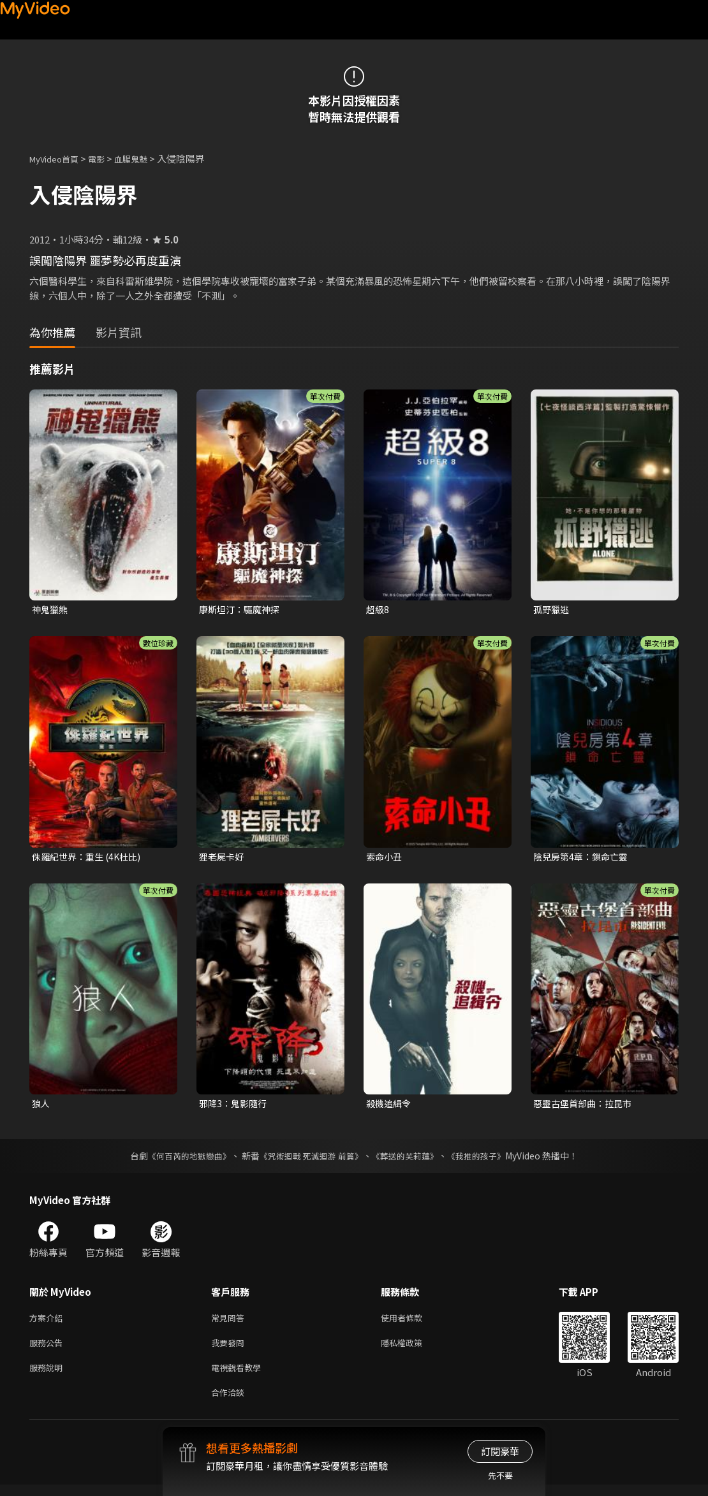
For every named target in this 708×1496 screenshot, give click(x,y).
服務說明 (48, 1376)
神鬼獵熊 (51, 609)
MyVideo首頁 (58, 158)
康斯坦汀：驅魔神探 (242, 609)
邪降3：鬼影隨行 (235, 1106)
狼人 (41, 1106)
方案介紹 (48, 1322)
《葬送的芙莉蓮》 (410, 1159)
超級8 (378, 609)
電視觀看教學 (240, 1376)
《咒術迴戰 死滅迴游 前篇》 (309, 1159)
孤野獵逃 (552, 609)
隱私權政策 (412, 1349)
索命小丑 (385, 858)
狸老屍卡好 (223, 858)
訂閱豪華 (500, 1451)
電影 (106, 158)
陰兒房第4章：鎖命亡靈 (583, 858)
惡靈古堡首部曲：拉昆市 (585, 1106)
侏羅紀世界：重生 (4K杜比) (90, 858)
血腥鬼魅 (145, 158)
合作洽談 (230, 1402)
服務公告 (48, 1349)
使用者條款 (412, 1322)
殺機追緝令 (390, 1106)
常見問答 (230, 1322)
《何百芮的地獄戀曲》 (181, 1159)
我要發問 (230, 1349)
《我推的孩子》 (486, 1159)
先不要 (500, 1475)
